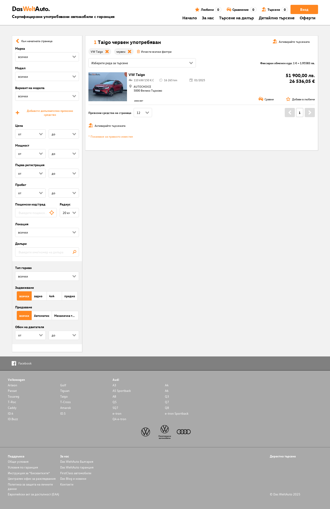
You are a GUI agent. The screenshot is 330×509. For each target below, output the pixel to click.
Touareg (13, 396)
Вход (304, 9)
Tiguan (65, 390)
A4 (167, 385)
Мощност (22, 145)
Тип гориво (23, 268)
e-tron (117, 413)
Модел (20, 68)
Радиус (65, 204)
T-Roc (12, 402)
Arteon (12, 385)
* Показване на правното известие (110, 136)
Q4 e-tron (119, 419)
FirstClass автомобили (75, 473)
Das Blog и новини (73, 478)
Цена (19, 125)
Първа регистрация (30, 165)
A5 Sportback (122, 390)
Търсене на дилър (236, 17)
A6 (167, 390)
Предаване (23, 307)
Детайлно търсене (277, 17)
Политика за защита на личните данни (30, 486)
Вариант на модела (30, 88)
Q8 (167, 407)
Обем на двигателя (29, 327)
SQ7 (115, 407)
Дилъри (21, 243)
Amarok (65, 407)
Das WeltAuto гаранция (76, 467)
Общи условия (18, 461)
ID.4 (10, 413)
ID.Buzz (13, 419)
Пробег (20, 184)
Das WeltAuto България (76, 461)
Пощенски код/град (30, 204)
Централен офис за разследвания (32, 478)
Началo (189, 17)
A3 (114, 385)
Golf (63, 385)
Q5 (115, 402)
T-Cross (65, 402)
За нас (208, 17)
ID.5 (63, 413)
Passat (12, 390)
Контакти (66, 484)
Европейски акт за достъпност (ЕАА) (33, 494)
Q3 (167, 396)
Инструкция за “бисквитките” (29, 473)
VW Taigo (137, 74)
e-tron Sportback (177, 413)
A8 (114, 396)
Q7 (167, 402)
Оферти (308, 17)
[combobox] (36, 212)
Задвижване (24, 287)
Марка (20, 48)
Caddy (12, 407)
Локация (21, 224)
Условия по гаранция (23, 467)
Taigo (64, 396)
